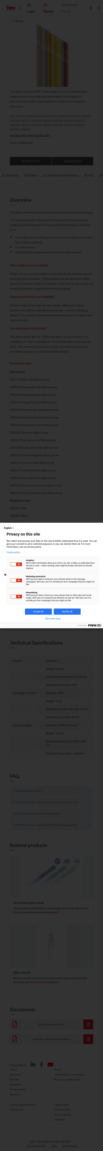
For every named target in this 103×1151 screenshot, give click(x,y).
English (9, 528)
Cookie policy (13, 552)
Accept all (38, 611)
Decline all (67, 611)
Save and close (52, 618)
